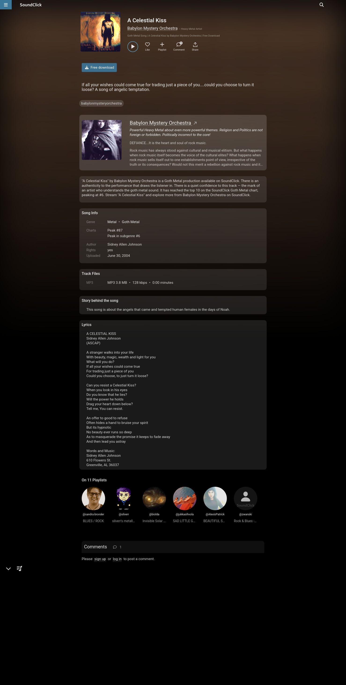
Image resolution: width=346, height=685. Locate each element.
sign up (100, 559)
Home (89, 632)
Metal (112, 222)
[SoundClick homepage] (31, 4)
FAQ (101, 632)
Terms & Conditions (124, 632)
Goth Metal (131, 222)
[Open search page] (341, 4)
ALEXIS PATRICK (111, 574)
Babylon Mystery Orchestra (152, 28)
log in (117, 559)
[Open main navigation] (6, 4)
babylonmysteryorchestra (101, 103)
